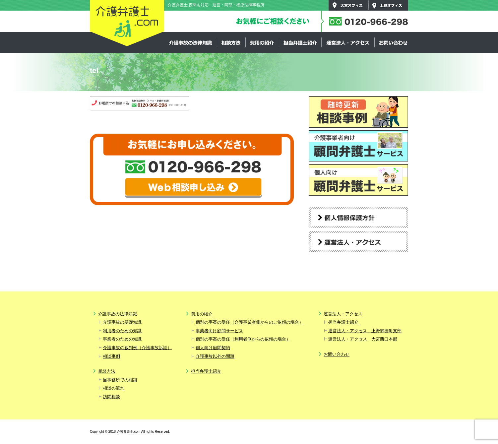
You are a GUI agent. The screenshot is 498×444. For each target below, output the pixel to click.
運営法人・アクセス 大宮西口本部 (362, 339)
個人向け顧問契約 (213, 347)
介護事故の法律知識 (190, 42)
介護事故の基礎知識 (122, 322)
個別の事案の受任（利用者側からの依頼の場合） (243, 339)
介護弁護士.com (127, 23)
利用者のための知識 (122, 330)
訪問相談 (111, 396)
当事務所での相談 (120, 379)
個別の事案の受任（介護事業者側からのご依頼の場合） (249, 322)
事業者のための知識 (122, 339)
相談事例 (111, 356)
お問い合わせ (392, 42)
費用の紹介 (262, 42)
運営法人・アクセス (347, 42)
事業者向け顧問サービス (219, 330)
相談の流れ (113, 388)
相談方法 (231, 42)
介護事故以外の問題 (215, 356)
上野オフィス (388, 5)
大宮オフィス (348, 5)
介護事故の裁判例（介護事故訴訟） (137, 347)
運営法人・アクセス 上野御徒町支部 (365, 330)
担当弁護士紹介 (300, 42)
